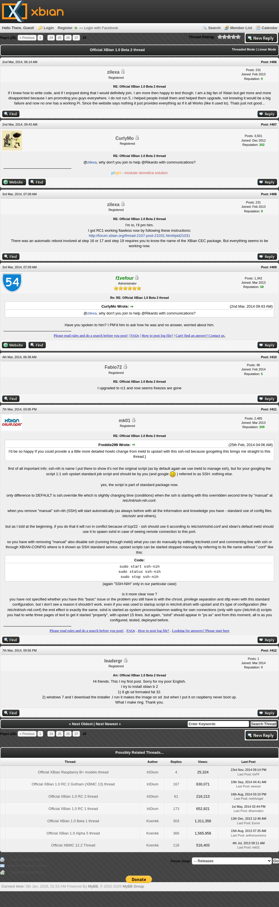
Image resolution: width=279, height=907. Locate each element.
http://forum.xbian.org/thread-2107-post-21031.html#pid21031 (139, 235)
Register (65, 28)
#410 (273, 357)
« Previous (27, 37)
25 (59, 37)
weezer (256, 786)
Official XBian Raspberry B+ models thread (73, 772)
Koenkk (152, 821)
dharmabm (256, 811)
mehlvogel (256, 798)
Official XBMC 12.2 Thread (73, 845)
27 (76, 37)
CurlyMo (124, 138)
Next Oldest (82, 724)
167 (176, 784)
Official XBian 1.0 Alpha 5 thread (73, 833)
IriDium (152, 772)
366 (176, 833)
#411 (273, 409)
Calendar (270, 28)
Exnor (256, 823)
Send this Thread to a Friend (27, 865)
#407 (273, 124)
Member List (241, 28)
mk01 (125, 420)
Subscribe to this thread (27, 872)
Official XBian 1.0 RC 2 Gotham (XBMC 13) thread (73, 784)
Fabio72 (113, 367)
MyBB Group (133, 886)
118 (176, 845)
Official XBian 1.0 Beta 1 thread (73, 821)
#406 (273, 62)
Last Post (244, 774)
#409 (273, 267)
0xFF (256, 774)
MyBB (93, 886)
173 (176, 809)
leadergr (113, 660)
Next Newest (107, 724)
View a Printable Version (27, 859)
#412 (273, 650)
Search (214, 28)
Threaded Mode (243, 49)
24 (51, 37)
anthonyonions (256, 835)
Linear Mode (267, 49)
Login (49, 28)
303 (176, 821)
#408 (273, 194)
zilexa (113, 72)
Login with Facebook (101, 28)
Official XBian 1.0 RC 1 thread (73, 809)
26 (68, 37)
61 (176, 796)
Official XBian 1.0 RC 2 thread (73, 796)
